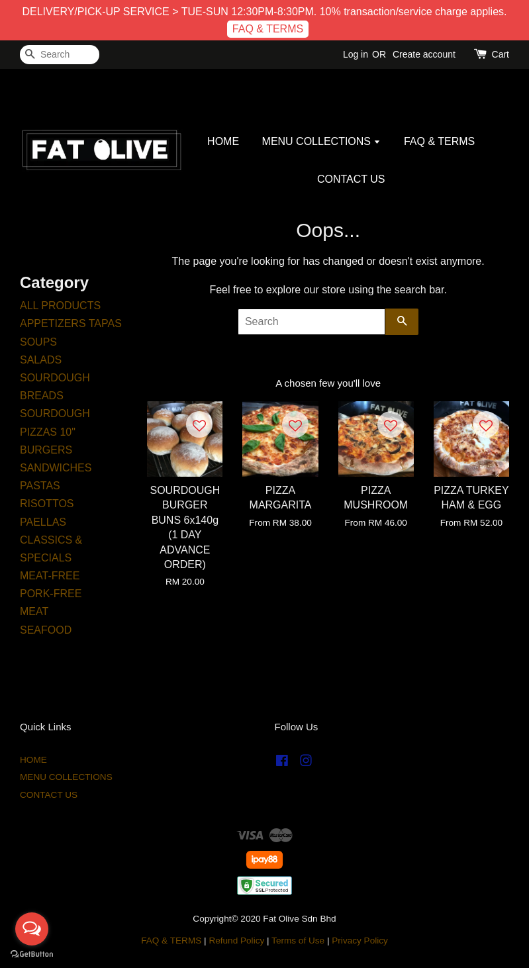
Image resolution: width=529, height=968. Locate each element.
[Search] (59, 54)
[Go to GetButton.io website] (32, 954)
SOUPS (38, 342)
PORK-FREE (50, 593)
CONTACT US (351, 179)
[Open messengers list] (31, 928)
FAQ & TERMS (267, 28)
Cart (500, 54)
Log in (355, 54)
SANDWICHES (55, 467)
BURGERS (46, 450)
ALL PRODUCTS (60, 305)
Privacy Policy (360, 940)
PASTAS (40, 485)
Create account (424, 54)
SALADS (41, 359)
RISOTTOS (47, 503)
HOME (223, 141)
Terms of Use (297, 940)
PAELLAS (43, 522)
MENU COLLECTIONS (321, 141)
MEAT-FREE (49, 575)
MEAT (34, 611)
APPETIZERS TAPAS (71, 323)
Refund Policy (236, 940)
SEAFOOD (46, 630)
